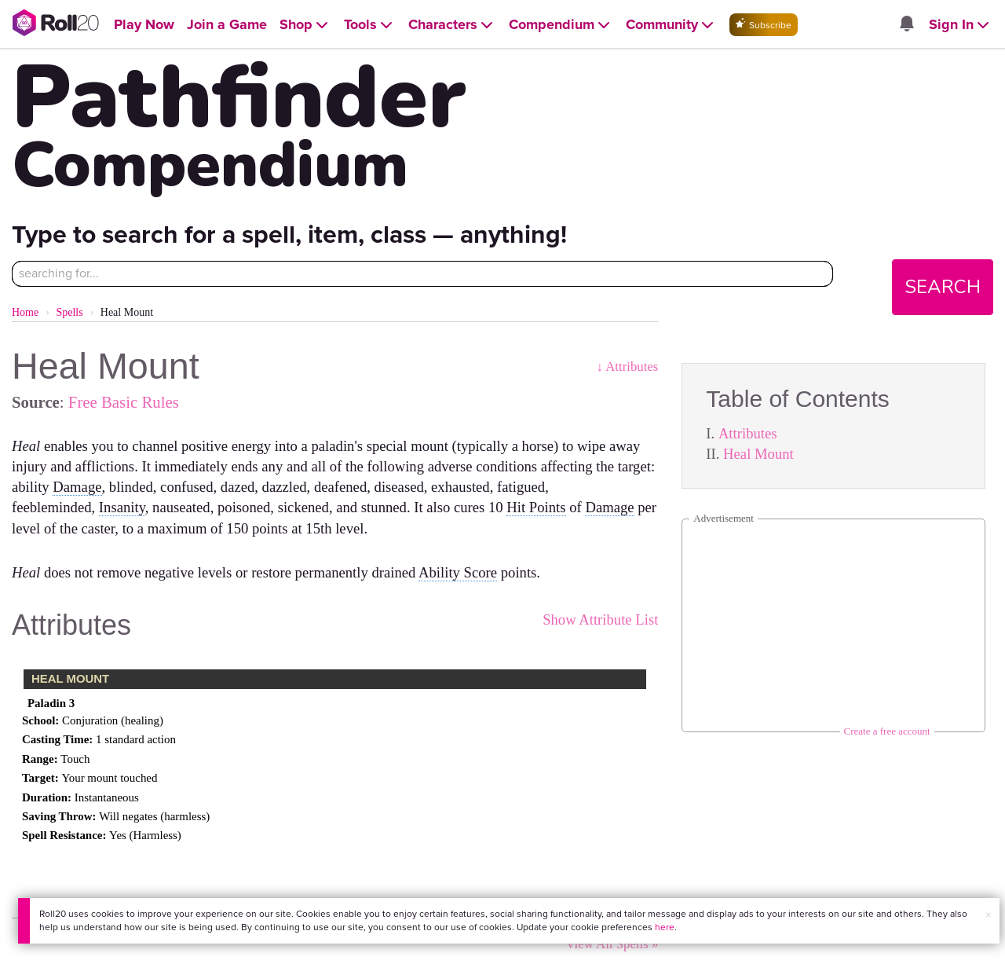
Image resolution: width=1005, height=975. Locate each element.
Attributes (747, 433)
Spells (69, 312)
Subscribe (763, 24)
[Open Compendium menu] (561, 24)
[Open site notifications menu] (906, 25)
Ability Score (457, 572)
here (664, 927)
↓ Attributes (628, 366)
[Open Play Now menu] (144, 24)
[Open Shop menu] (305, 24)
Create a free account (887, 731)
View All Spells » (611, 944)
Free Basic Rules (123, 402)
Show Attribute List (600, 619)
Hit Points (535, 507)
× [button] (988, 915)
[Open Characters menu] (452, 24)
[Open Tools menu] (370, 24)
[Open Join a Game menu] (227, 24)
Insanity (122, 507)
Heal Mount (758, 453)
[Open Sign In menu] (960, 24)
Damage (77, 486)
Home (25, 312)
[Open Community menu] (671, 24)
